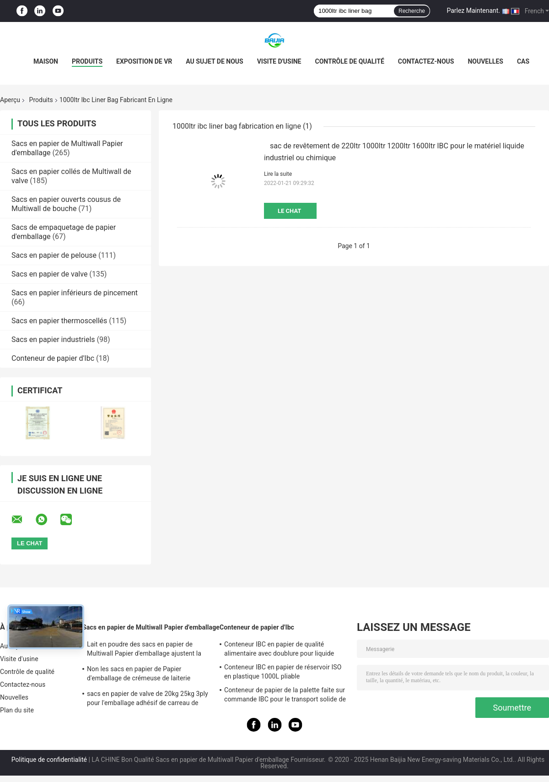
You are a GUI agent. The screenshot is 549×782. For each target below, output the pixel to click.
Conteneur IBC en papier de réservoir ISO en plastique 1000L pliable (282, 671)
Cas (523, 61)
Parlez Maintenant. (473, 10)
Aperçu (10, 99)
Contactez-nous (426, 61)
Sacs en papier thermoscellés (59, 320)
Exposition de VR (144, 61)
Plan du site (17, 710)
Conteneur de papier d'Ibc (52, 358)
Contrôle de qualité (349, 61)
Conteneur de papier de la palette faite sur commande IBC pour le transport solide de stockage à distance (285, 696)
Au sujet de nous (214, 61)
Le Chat (289, 210)
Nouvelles (485, 61)
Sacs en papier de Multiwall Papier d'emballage (151, 627)
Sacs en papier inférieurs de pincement (74, 292)
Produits (87, 61)
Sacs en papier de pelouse (54, 255)
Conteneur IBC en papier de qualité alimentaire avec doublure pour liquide (279, 649)
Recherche (411, 11)
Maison (45, 61)
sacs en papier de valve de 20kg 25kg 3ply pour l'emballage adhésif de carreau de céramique (147, 699)
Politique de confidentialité (49, 759)
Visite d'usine (279, 61)
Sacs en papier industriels (53, 339)
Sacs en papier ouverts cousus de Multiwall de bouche (66, 204)
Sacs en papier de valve (49, 274)
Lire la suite (278, 174)
